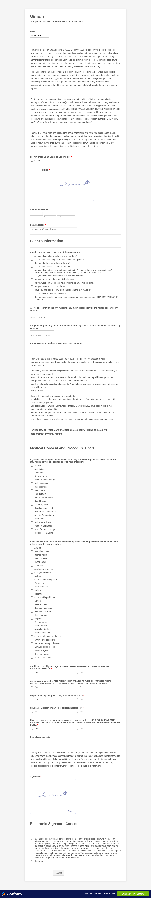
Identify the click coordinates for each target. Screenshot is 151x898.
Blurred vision (40, 555)
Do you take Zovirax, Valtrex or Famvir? (52, 263)
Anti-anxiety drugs (42, 522)
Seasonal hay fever (43, 608)
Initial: (46, 170)
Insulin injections (42, 504)
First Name (34, 217)
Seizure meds (40, 476)
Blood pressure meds (44, 508)
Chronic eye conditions (44, 640)
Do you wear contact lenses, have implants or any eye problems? (64, 283)
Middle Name (48, 217)
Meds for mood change (44, 480)
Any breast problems (43, 569)
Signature (35, 776)
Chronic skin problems (44, 597)
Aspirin (37, 465)
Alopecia (38, 618)
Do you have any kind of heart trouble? (52, 266)
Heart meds (39, 490)
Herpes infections (42, 633)
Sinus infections (41, 551)
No (81, 672)
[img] (75, 183)
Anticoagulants (41, 483)
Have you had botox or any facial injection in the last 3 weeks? (62, 290)
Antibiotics (39, 469)
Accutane (38, 472)
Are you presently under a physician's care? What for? (57, 343)
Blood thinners (41, 501)
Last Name (61, 217)
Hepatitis (38, 594)
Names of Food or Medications (41, 335)
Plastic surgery (41, 650)
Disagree (39, 861)
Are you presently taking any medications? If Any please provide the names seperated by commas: (74, 309)
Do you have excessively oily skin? (50, 293)
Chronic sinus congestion (45, 579)
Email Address (38, 225)
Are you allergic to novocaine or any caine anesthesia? (59, 276)
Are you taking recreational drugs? (50, 286)
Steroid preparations (43, 497)
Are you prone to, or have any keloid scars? (54, 279)
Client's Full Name (39, 209)
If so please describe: (40, 737)
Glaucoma (39, 583)
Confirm (38, 160)
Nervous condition (42, 657)
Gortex (37, 601)
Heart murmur (40, 615)
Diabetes (38, 590)
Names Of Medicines (37, 318)
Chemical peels (41, 654)
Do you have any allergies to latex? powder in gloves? (59, 259)
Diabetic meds (40, 487)
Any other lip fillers (42, 629)
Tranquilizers (40, 494)
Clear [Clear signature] (92, 200)
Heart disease (40, 558)
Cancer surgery (41, 622)
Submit (58, 873)
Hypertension (40, 562)
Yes (36, 672)
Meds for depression (43, 526)
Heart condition (41, 587)
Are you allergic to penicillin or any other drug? (55, 256)
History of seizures (42, 611)
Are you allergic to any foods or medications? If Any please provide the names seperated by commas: (75, 326)
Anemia (37, 548)
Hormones (39, 519)
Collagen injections (43, 572)
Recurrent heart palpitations (47, 643)
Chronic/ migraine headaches (47, 636)
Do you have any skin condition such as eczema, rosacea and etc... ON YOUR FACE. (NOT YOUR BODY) (76, 298)
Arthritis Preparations (44, 515)
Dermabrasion (40, 625)
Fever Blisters (40, 604)
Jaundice (38, 565)
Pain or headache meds (45, 511)
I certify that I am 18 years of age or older (51, 157)
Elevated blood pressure (45, 647)
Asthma (37, 576)
